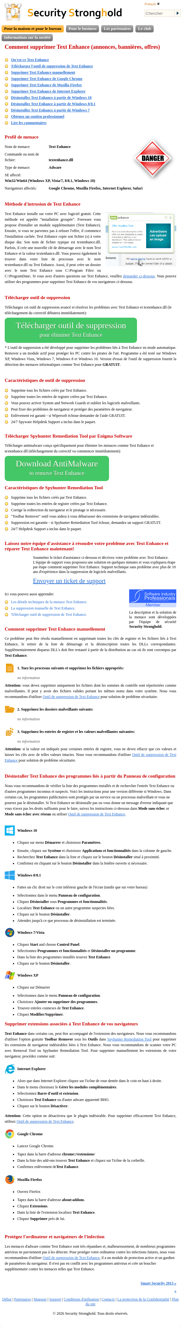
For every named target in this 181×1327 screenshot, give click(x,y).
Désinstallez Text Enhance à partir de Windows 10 (51, 97)
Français (152, 4)
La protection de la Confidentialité (143, 1299)
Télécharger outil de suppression (71, 330)
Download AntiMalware (57, 468)
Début (6, 1299)
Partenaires (22, 1299)
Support (55, 1299)
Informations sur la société (27, 37)
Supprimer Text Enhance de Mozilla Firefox (46, 85)
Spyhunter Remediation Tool (129, 1039)
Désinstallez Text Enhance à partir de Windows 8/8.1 (53, 104)
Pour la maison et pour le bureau (32, 28)
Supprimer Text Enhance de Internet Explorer (48, 91)
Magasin (40, 1299)
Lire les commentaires (29, 123)
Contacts (108, 1299)
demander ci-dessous (139, 276)
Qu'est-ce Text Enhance (30, 60)
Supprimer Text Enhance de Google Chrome (46, 79)
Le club (144, 28)
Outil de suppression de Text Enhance (71, 697)
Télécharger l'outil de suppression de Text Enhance (52, 66)
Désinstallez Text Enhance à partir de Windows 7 (50, 110)
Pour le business (82, 28)
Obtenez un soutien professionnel (37, 116)
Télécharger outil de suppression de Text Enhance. (49, 614)
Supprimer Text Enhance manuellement (43, 72)
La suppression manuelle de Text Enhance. (43, 608)
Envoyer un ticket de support (69, 580)
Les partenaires (117, 28)
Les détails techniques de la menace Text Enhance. (49, 602)
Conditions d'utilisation (81, 1299)
